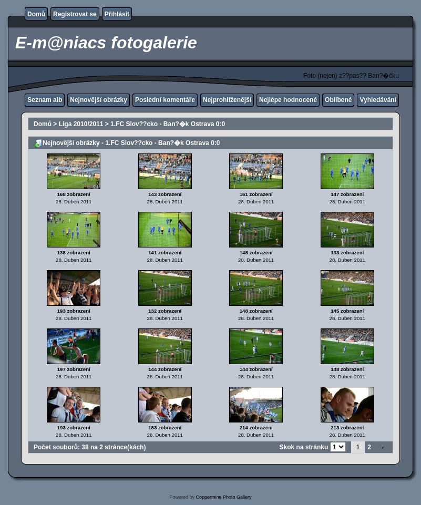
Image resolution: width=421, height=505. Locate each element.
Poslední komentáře (165, 100)
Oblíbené (338, 100)
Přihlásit (117, 14)
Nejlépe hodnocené (288, 100)
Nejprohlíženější (227, 100)
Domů (36, 14)
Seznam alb (44, 100)
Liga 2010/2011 (81, 124)
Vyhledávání (378, 100)
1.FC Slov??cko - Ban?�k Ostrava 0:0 (167, 124)
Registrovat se (75, 14)
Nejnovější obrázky (98, 100)
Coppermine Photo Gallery (223, 497)
